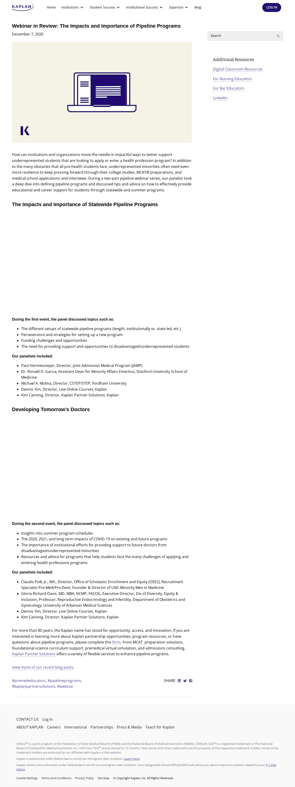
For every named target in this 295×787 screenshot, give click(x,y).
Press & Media (129, 727)
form (116, 642)
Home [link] (51, 7)
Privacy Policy (84, 778)
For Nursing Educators (232, 78)
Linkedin (220, 97)
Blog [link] (198, 7)
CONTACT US (27, 719)
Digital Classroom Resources (238, 69)
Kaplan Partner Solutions (34, 653)
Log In (47, 719)
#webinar (65, 686)
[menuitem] (51, 7)
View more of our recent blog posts (42, 667)
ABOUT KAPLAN (29, 727)
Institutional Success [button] (145, 7)
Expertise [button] (179, 7)
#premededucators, (30, 680)
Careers (54, 727)
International (75, 727)
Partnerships (102, 727)
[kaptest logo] (23, 7)
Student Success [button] (105, 7)
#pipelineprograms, (65, 680)
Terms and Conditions (56, 778)
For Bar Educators (228, 88)
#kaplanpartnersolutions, (34, 686)
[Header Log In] (271, 7)
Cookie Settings (27, 778)
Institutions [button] (72, 7)
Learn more (132, 759)
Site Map (103, 778)
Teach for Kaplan (160, 727)
